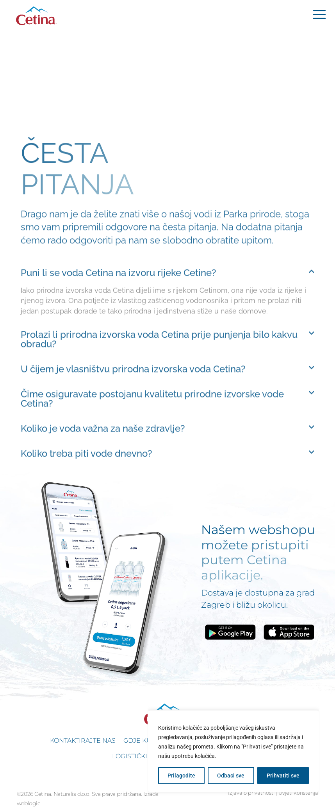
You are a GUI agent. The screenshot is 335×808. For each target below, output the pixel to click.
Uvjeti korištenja (298, 793)
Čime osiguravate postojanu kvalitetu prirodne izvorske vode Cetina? (152, 448)
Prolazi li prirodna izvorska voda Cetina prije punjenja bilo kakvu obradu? (159, 388)
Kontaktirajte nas (83, 740)
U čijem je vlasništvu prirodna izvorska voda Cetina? (133, 418)
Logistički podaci (143, 756)
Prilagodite (181, 775)
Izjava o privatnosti (251, 793)
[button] (167, 322)
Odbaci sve (230, 775)
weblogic (28, 803)
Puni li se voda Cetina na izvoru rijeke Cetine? (118, 322)
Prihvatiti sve (283, 775)
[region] (233, 751)
